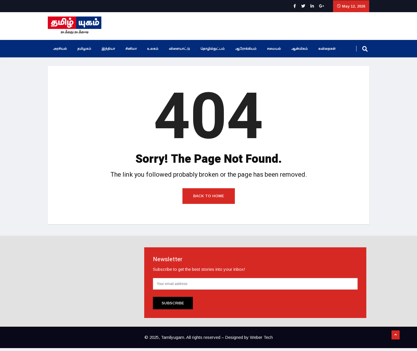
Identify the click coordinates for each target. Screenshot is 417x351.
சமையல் (274, 49)
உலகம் (152, 49)
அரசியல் (60, 49)
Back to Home (208, 199)
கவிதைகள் (327, 49)
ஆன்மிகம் (299, 49)
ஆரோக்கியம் (246, 49)
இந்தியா (108, 49)
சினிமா (131, 49)
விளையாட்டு (179, 49)
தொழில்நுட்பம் (212, 49)
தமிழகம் (84, 49)
